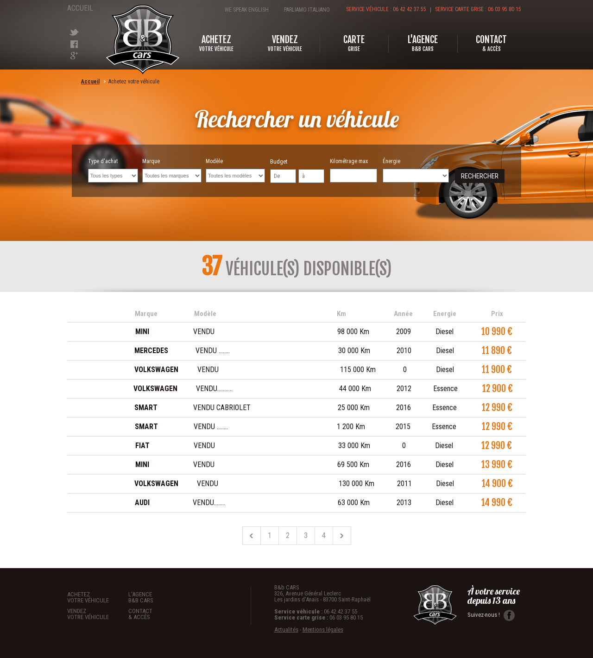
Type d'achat (113, 170)
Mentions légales (323, 629)
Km (341, 314)
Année (403, 314)
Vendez (97, 613)
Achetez (97, 597)
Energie (444, 314)
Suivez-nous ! (491, 615)
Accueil (78, 8)
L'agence (158, 597)
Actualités (286, 629)
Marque (172, 170)
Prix (497, 314)
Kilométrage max (353, 170)
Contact (158, 613)
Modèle (235, 170)
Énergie (416, 170)
